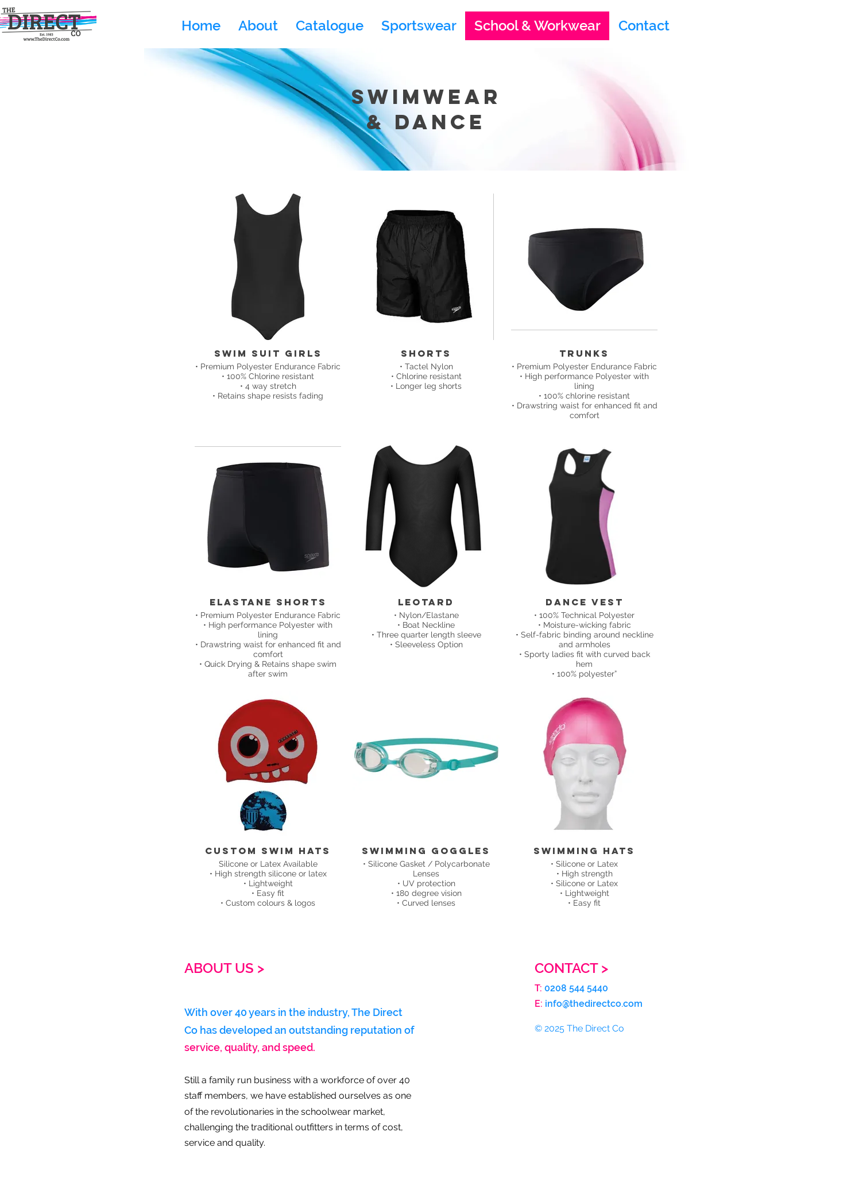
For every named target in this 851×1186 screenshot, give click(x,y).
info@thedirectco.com (594, 1003)
